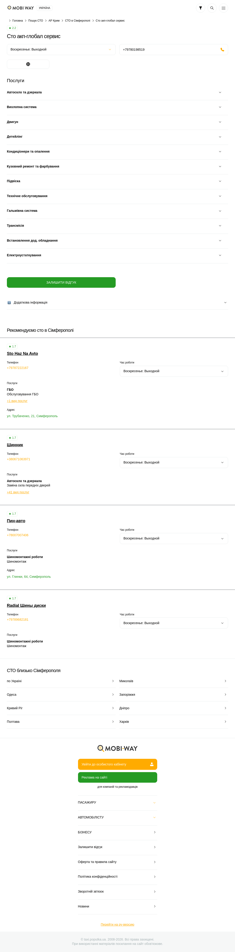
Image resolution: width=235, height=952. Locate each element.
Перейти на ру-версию (117, 924)
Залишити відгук (61, 282)
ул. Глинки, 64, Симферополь (29, 576)
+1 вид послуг (17, 401)
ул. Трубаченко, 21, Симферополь (32, 416)
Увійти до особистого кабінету (118, 764)
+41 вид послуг (18, 492)
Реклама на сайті (94, 777)
